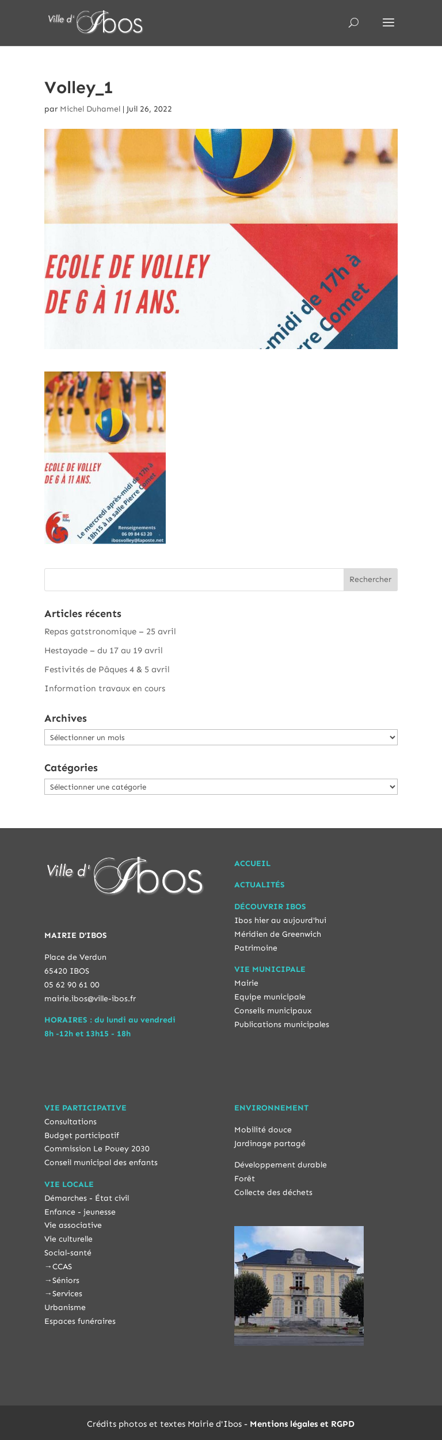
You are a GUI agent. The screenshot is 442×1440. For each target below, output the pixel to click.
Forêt (244, 1179)
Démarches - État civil (86, 1198)
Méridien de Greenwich (277, 934)
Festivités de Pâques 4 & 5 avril (107, 669)
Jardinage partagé (270, 1143)
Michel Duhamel (90, 109)
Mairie (246, 983)
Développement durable (280, 1165)
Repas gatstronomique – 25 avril (110, 631)
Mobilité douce (263, 1130)
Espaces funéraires (80, 1321)
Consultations (70, 1122)
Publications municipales (281, 1024)
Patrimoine (255, 948)
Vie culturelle (68, 1239)
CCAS (62, 1267)
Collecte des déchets (273, 1192)
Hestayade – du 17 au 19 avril (103, 650)
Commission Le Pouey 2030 (97, 1149)
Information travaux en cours (104, 688)
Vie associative (73, 1225)
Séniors (65, 1280)
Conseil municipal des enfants (101, 1162)
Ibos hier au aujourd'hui (280, 920)
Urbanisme (65, 1307)
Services (67, 1294)
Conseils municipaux (273, 1011)
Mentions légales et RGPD (302, 1424)
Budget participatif (81, 1135)
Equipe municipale (270, 997)
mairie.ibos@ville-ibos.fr (90, 999)
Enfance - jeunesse (80, 1212)
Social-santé (68, 1253)
